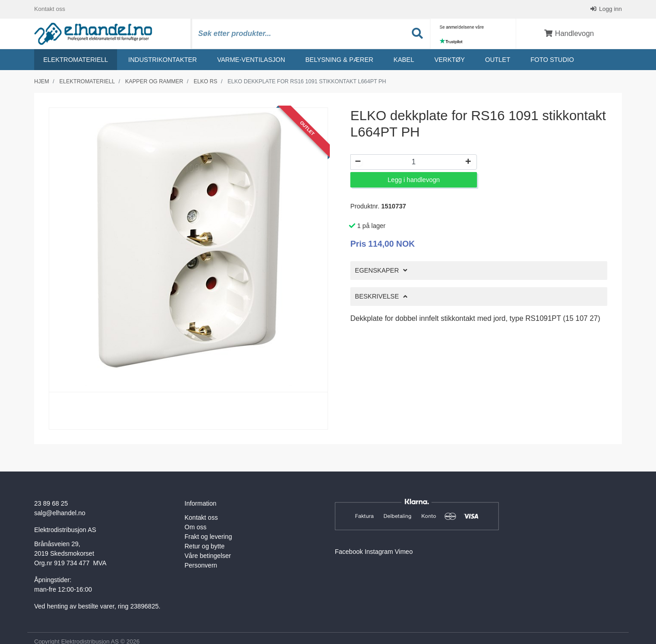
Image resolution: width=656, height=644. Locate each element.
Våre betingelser (207, 555)
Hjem (41, 81)
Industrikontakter (162, 59)
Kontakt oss (49, 8)
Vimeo (404, 551)
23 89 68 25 (51, 503)
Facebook (349, 551)
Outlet (497, 59)
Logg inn (610, 8)
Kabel (404, 59)
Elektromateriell (75, 59)
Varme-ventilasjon (251, 59)
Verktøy (449, 59)
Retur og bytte (204, 546)
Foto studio (552, 59)
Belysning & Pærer (339, 59)
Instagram (378, 551)
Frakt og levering (208, 536)
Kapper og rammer (154, 81)
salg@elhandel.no (59, 513)
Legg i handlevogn (414, 179)
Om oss (195, 527)
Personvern (200, 565)
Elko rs (205, 81)
